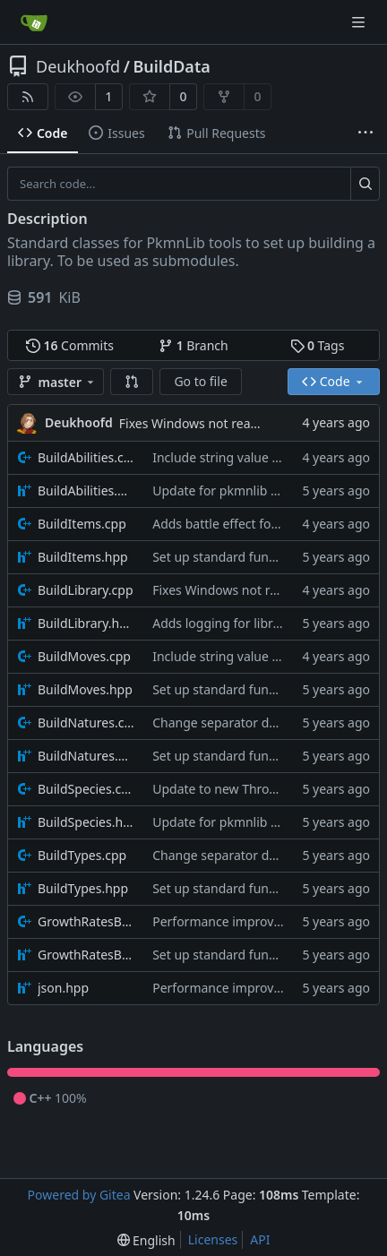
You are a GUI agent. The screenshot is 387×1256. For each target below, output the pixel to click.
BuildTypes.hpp (83, 888)
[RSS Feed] (27, 96)
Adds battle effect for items (232, 523)
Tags (317, 345)
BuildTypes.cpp (82, 855)
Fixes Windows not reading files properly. (239, 423)
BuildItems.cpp (82, 523)
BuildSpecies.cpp (86, 788)
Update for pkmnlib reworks (234, 490)
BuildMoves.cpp (84, 656)
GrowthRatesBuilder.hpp (86, 954)
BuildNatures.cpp (86, 722)
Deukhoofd (78, 66)
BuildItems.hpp (83, 556)
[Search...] (365, 184)
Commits (70, 345)
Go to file (200, 381)
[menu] (146, 1240)
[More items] (365, 133)
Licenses (213, 1239)
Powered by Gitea (79, 1194)
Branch (193, 345)
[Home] (34, 22)
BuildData (171, 66)
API (260, 1239)
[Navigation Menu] (360, 22)
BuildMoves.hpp (85, 689)
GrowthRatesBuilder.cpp (86, 921)
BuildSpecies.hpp (86, 821)
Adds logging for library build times (256, 623)
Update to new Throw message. (245, 788)
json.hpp (63, 987)
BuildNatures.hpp (86, 755)
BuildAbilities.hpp (86, 490)
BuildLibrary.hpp (86, 623)
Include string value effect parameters (264, 457)
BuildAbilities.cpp (86, 457)
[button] (131, 381)
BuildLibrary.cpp (85, 589)
